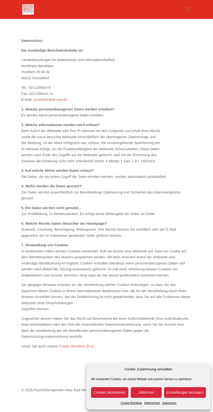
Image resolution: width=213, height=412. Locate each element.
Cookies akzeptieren (110, 392)
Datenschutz (152, 403)
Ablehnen (146, 392)
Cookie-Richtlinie (131, 403)
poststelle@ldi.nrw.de (50, 99)
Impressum (169, 403)
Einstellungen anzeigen (185, 392)
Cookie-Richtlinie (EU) (76, 346)
